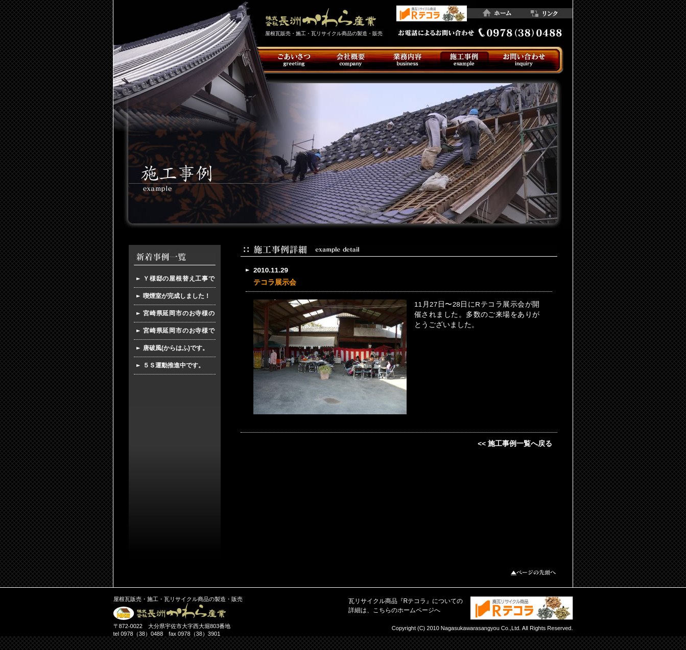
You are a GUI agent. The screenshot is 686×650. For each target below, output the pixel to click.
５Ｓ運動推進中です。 (173, 365)
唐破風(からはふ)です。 (175, 348)
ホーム (500, 13)
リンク (548, 13)
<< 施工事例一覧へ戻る (515, 443)
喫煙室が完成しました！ (176, 295)
